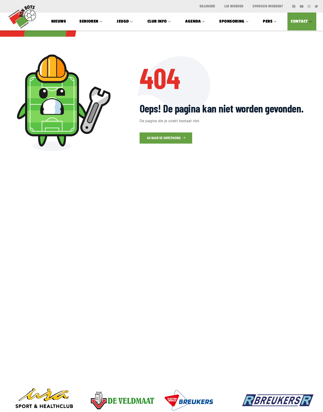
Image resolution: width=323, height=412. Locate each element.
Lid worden (234, 6)
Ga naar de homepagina (166, 138)
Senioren (91, 21)
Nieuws (58, 21)
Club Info (159, 21)
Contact (302, 21)
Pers (270, 21)
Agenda (195, 21)
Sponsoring (234, 21)
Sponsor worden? (268, 6)
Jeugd (125, 21)
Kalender (207, 6)
